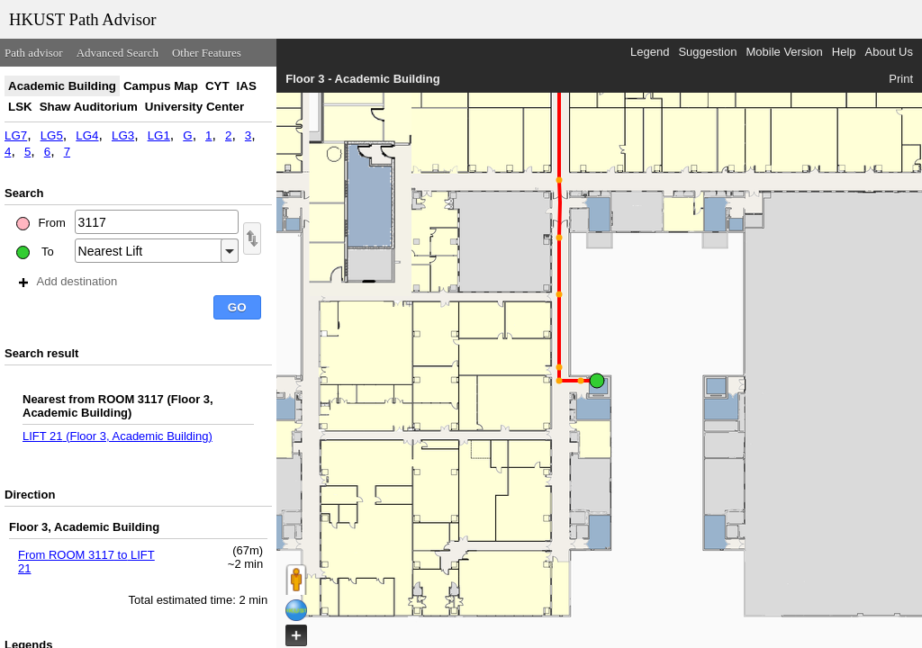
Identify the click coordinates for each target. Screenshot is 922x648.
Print (901, 79)
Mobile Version (784, 51)
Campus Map (160, 86)
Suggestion (707, 51)
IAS (247, 86)
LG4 (87, 135)
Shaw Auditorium (89, 106)
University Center (194, 106)
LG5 (52, 135)
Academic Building (62, 86)
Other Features (206, 52)
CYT (217, 86)
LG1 (159, 135)
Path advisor (34, 52)
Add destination (68, 281)
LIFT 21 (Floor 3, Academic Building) (117, 436)
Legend (649, 51)
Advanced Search (117, 52)
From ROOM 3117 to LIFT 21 (86, 561)
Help (844, 51)
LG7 (16, 135)
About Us (889, 51)
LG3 (123, 135)
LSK (20, 106)
